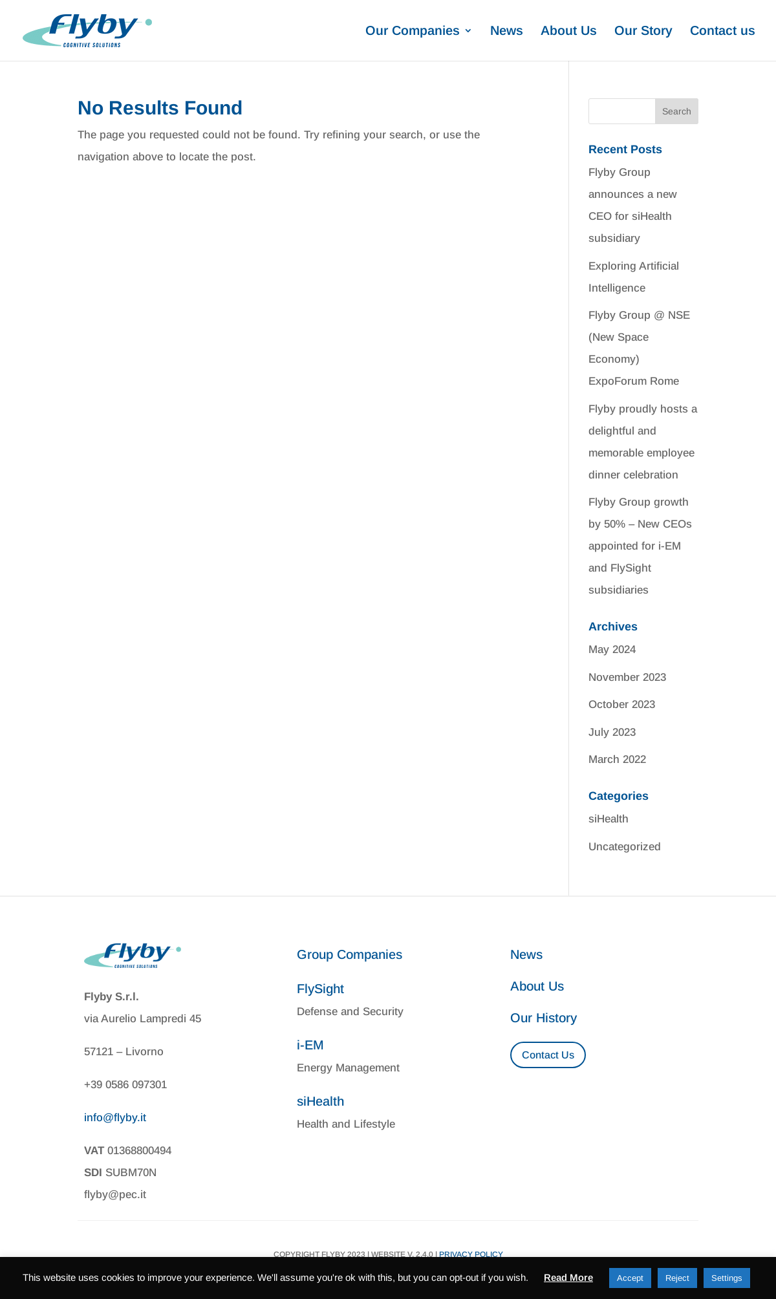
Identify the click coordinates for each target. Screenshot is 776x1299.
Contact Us (548, 1054)
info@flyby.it (115, 1117)
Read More (568, 1277)
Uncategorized (624, 847)
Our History (543, 1018)
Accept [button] (630, 1278)
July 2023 (612, 732)
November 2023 (627, 677)
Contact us (722, 32)
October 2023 (621, 704)
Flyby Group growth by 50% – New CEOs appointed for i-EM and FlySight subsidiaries (640, 546)
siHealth (608, 819)
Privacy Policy (471, 1254)
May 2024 (612, 649)
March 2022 (617, 759)
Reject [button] (677, 1278)
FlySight (320, 989)
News (506, 32)
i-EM (310, 1045)
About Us (569, 32)
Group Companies (349, 954)
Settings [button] (726, 1278)
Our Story (643, 32)
